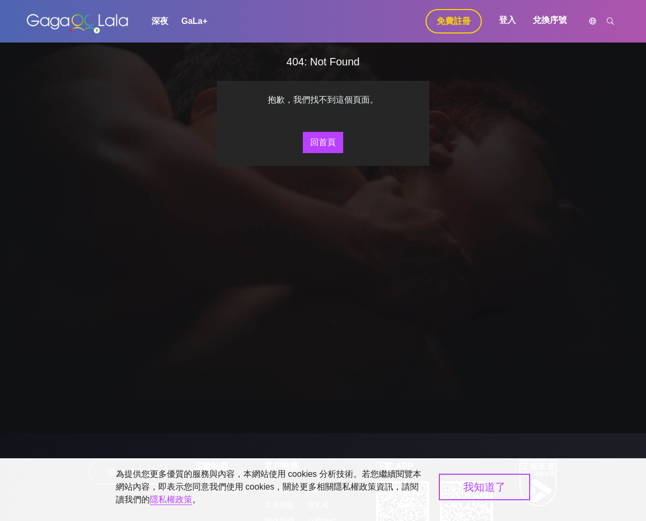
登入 (507, 19)
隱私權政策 (171, 499)
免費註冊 (454, 21)
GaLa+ (194, 21)
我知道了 (484, 487)
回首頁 (323, 142)
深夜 (159, 21)
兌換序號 (550, 19)
